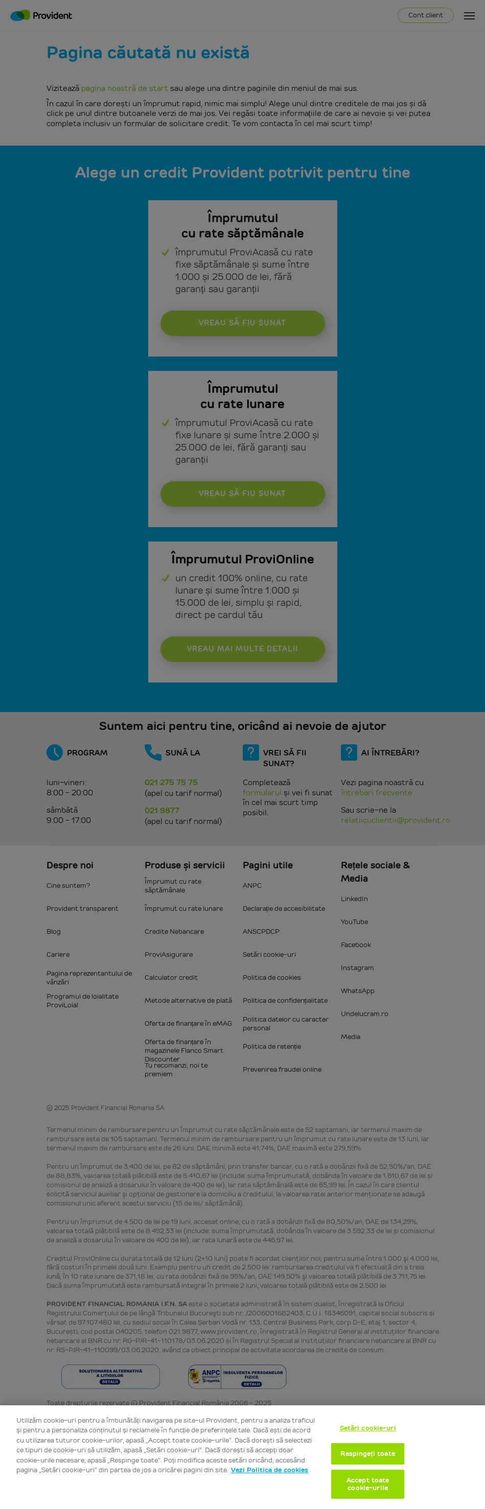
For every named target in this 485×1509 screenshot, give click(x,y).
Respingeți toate (367, 1453)
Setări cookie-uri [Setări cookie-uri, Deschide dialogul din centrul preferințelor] (368, 1428)
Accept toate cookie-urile (368, 1484)
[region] (242, 1457)
